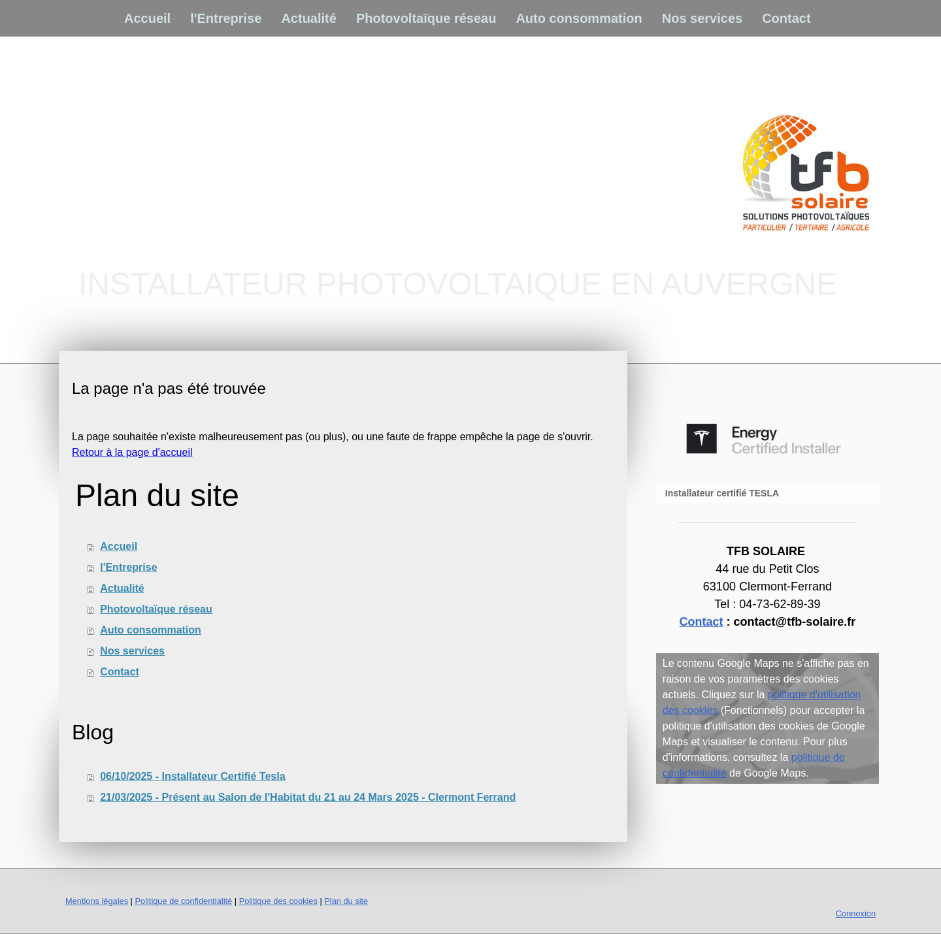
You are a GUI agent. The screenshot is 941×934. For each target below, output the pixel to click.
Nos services (702, 18)
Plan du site (346, 901)
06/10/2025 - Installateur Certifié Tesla (192, 776)
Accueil (147, 18)
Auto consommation (579, 18)
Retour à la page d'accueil (132, 452)
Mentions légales (96, 901)
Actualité (308, 18)
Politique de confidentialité (183, 901)
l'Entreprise (225, 18)
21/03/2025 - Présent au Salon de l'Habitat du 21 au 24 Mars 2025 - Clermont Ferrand (308, 797)
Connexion (856, 913)
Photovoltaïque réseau (426, 18)
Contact (786, 18)
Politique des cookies (278, 901)
